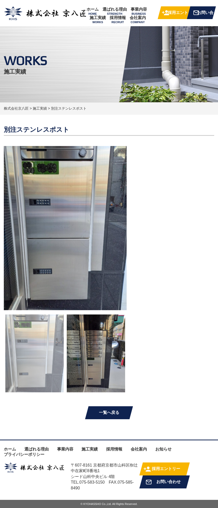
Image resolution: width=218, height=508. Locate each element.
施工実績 (98, 20)
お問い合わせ (205, 14)
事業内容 (139, 11)
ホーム (93, 11)
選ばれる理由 (115, 11)
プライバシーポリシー (24, 454)
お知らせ (163, 449)
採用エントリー (178, 14)
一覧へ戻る (109, 412)
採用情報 (118, 20)
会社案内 (138, 20)
